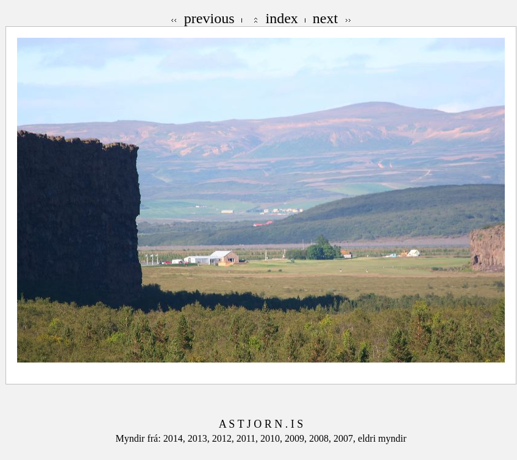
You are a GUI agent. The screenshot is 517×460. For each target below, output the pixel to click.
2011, (248, 438)
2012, (224, 438)
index (282, 18)
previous (209, 18)
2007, (345, 438)
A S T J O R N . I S (261, 424)
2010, (272, 438)
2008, (321, 438)
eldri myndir (382, 438)
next (325, 18)
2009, (297, 438)
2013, (200, 438)
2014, (175, 438)
